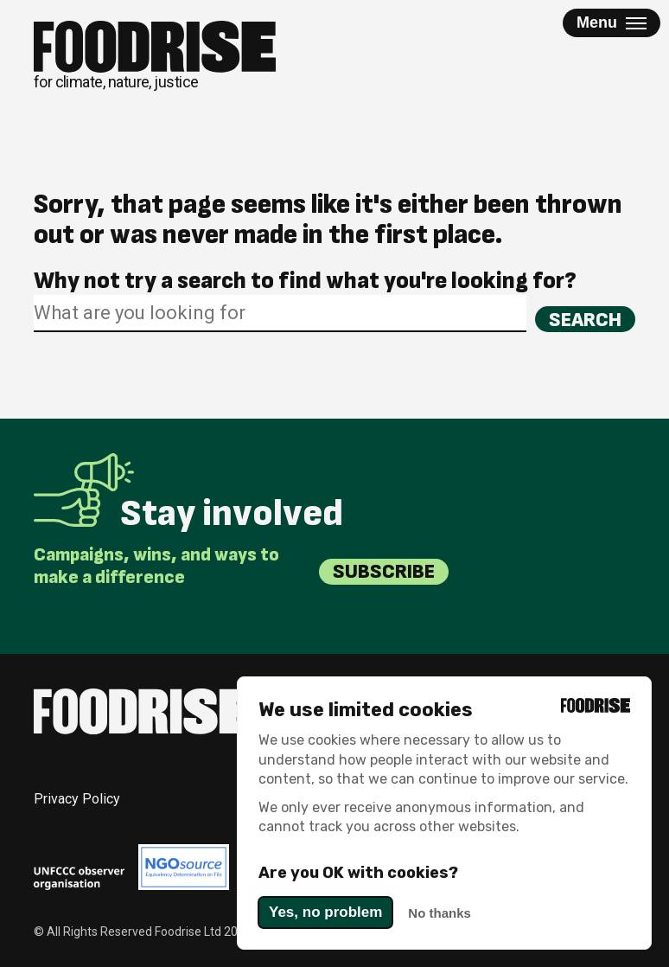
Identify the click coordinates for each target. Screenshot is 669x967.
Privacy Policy (77, 799)
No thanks (439, 913)
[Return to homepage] (155, 56)
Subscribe (384, 571)
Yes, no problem (325, 912)
